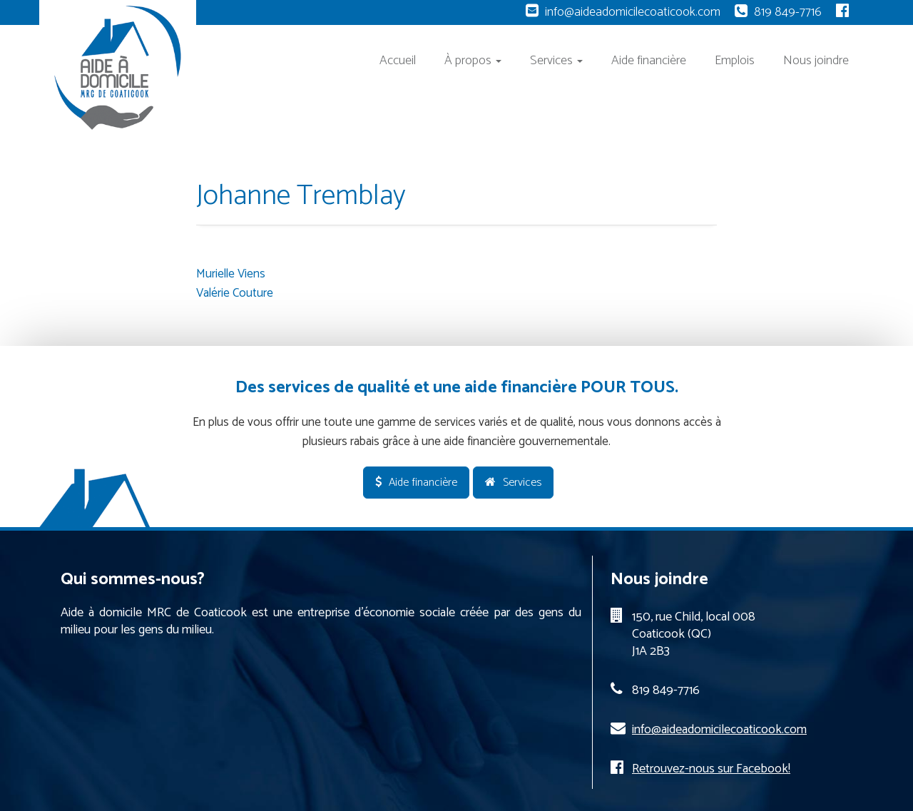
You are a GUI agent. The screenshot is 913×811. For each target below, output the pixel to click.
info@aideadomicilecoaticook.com (632, 12)
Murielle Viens (230, 274)
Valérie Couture (234, 293)
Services (556, 60)
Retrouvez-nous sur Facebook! (711, 769)
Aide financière (648, 60)
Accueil (397, 60)
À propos (472, 60)
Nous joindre (816, 60)
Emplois (735, 60)
